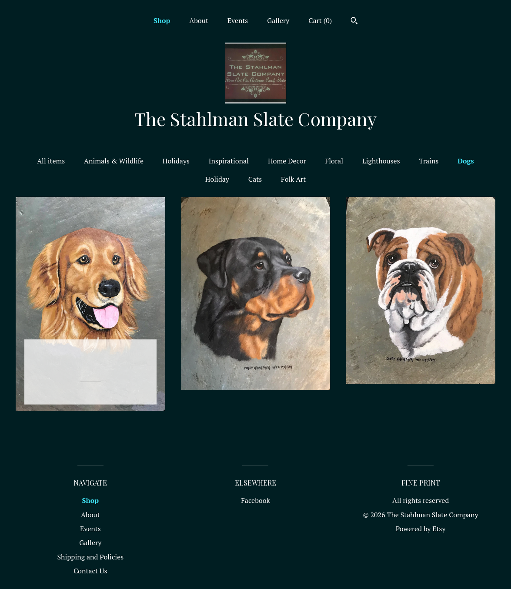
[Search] (354, 22)
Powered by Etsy (421, 528)
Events (237, 20)
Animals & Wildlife (114, 161)
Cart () (320, 20)
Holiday (217, 179)
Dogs (466, 161)
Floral (334, 161)
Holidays (176, 161)
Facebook (255, 500)
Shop (162, 20)
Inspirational (229, 161)
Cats (255, 179)
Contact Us (90, 571)
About (198, 20)
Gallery (278, 20)
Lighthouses (381, 161)
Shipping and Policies (90, 557)
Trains (428, 161)
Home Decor (287, 161)
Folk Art (293, 179)
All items (51, 161)
